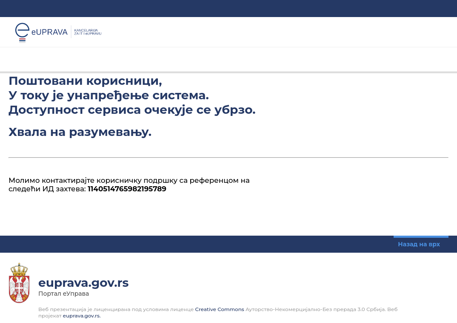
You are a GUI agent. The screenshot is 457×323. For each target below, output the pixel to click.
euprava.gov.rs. (82, 315)
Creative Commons (219, 309)
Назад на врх (419, 244)
